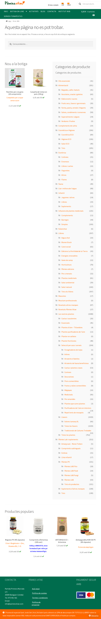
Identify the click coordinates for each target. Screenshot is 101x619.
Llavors (64, 417)
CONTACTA (51, 11)
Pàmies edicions (67, 269)
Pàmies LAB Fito (70, 466)
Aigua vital (65, 238)
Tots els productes (71, 484)
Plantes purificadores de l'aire (73, 332)
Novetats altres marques (68, 305)
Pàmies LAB (69, 480)
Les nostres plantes (66, 314)
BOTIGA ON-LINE (17, 11)
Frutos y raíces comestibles (75, 385)
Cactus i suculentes (68, 318)
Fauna (60, 184)
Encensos (65, 161)
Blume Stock (66, 242)
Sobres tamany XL (71, 421)
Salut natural (66, 287)
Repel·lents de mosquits (74, 412)
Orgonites (65, 170)
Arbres (67, 354)
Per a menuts (66, 273)
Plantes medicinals (69, 278)
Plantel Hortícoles (68, 341)
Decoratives (69, 377)
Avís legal (36, 588)
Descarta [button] (94, 615)
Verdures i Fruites (68, 121)
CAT (63, 4)
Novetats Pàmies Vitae (67, 309)
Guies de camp (67, 260)
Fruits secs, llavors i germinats (73, 103)
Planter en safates (68, 336)
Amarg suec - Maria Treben (71, 444)
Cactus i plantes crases (73, 368)
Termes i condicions (36, 598)
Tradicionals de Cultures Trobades (77, 430)
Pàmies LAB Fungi (71, 475)
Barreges (65, 220)
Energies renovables (69, 256)
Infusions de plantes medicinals (70, 211)
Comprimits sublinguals (71, 448)
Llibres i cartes (67, 166)
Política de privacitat (36, 605)
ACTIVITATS (33, 11)
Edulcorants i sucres (69, 99)
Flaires (64, 179)
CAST (69, 4)
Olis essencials (64, 81)
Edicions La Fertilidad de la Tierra (74, 251)
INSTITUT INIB (64, 11)
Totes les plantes (68, 435)
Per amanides (69, 399)
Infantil (61, 193)
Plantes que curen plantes (74, 403)
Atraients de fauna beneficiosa (76, 363)
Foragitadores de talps (73, 350)
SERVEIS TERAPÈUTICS (13, 16)
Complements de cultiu (67, 126)
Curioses (67, 372)
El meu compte (53, 5)
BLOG (43, 11)
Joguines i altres (68, 197)
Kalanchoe (62, 229)
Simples (64, 224)
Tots (63, 148)
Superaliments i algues (70, 117)
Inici (9, 21)
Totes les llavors (71, 426)
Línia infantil (66, 457)
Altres (63, 175)
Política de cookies (40, 592)
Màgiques (68, 390)
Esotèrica (62, 152)
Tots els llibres (67, 291)
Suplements (66, 206)
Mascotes (62, 296)
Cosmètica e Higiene (66, 130)
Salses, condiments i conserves (73, 112)
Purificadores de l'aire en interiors (77, 408)
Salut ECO (65, 144)
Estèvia (64, 453)
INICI (6, 11)
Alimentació (63, 85)
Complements (67, 215)
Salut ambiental (67, 282)
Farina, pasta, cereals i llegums (73, 108)
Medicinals (68, 394)
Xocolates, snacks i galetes (72, 94)
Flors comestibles (71, 381)
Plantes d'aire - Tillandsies (71, 327)
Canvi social (66, 247)
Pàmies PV (65, 462)
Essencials (65, 323)
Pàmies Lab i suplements (68, 439)
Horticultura (66, 265)
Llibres (64, 202)
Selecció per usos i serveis (71, 345)
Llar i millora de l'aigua (67, 188)
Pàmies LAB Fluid (71, 471)
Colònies (64, 157)
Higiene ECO (66, 139)
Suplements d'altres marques (73, 489)
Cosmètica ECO (67, 134)
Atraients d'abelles (71, 359)
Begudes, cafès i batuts (70, 90)
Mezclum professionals (67, 300)
